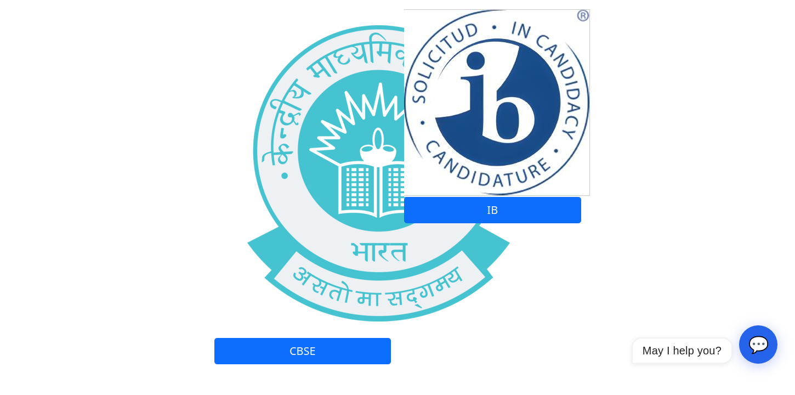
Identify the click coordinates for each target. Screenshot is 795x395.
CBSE (302, 350)
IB (492, 209)
